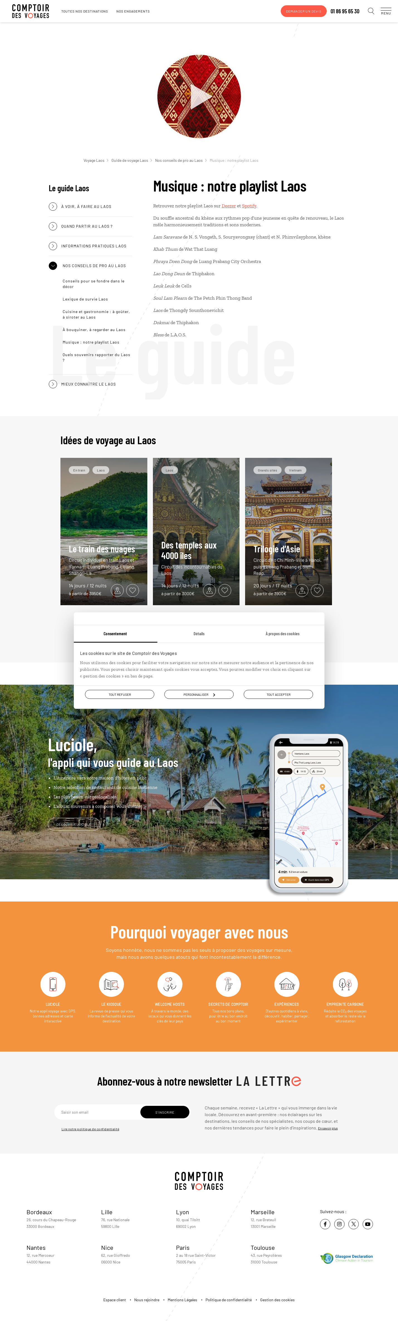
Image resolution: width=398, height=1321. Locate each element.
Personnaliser (199, 694)
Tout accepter (278, 694)
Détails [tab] (199, 633)
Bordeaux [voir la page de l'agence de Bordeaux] (39, 1211)
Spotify (249, 205)
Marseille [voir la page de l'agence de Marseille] (263, 1211)
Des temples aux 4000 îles (196, 558)
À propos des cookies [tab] (282, 633)
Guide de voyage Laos (131, 160)
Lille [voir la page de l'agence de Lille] (107, 1211)
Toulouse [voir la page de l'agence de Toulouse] (263, 1247)
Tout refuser (120, 694)
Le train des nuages (104, 560)
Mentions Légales (182, 1299)
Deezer (229, 205)
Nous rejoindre (146, 1299)
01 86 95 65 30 (339, 11)
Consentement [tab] (115, 633)
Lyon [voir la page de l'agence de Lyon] (182, 1211)
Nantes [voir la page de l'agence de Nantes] (36, 1247)
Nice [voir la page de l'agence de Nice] (107, 1247)
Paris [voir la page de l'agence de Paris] (183, 1247)
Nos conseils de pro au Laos (181, 160)
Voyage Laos (96, 160)
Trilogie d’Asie (288, 560)
